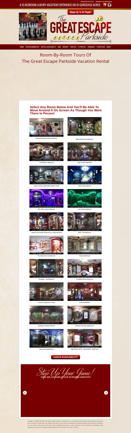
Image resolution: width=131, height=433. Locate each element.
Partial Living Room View (46, 302)
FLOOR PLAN (101, 47)
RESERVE (65, 47)
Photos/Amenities (32, 47)
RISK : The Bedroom (84, 232)
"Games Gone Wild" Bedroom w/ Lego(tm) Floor (46, 232)
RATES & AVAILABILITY (48, 47)
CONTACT (73, 47)
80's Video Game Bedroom (46, 209)
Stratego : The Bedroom (46, 279)
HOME (22, 47)
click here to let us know (58, 427)
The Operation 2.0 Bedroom (46, 256)
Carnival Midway (84, 302)
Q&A (59, 47)
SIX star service (63, 423)
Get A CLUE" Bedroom (84, 162)
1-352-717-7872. (73, 427)
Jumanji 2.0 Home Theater (46, 326)
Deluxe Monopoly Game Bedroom (46, 138)
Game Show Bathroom (46, 349)
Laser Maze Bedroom (85, 209)
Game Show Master (84, 186)
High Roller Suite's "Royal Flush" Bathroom (84, 349)
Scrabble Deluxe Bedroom (84, 279)
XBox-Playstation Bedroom (84, 139)
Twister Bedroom (84, 256)
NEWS (109, 47)
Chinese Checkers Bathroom (84, 326)
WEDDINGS (91, 47)
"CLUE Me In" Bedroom (46, 162)
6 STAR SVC (82, 47)
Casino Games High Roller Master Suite (46, 186)
